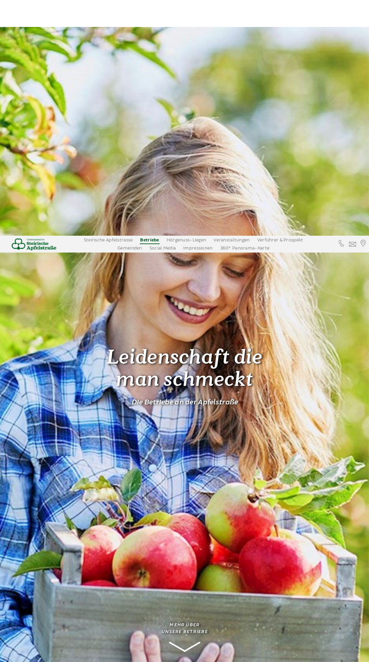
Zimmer (32, 519)
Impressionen (197, 12)
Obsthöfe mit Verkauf (42, 471)
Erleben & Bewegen (39, 566)
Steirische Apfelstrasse (108, 4)
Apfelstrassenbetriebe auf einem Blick (46, 553)
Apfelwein (29, 539)
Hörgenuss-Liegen (186, 4)
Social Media (162, 12)
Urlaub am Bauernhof (34, 505)
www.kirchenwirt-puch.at (132, 632)
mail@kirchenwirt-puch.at (133, 626)
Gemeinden (130, 12)
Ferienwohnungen (42, 529)
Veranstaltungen (231, 4)
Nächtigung (31, 492)
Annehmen (258, 653)
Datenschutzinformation (304, 653)
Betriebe (149, 4)
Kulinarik (27, 481)
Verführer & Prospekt (280, 4)
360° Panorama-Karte (244, 12)
